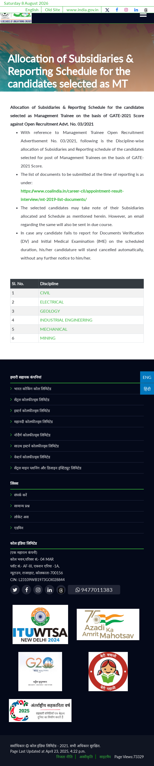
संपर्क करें (20, 495)
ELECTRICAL (52, 301)
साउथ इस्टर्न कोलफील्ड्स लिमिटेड (36, 446)
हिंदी (147, 388)
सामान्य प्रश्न (22, 506)
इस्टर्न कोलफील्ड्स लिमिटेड (32, 410)
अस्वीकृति (86, 756)
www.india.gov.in (82, 9)
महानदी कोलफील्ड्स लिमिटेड (33, 421)
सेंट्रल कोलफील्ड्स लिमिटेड (31, 399)
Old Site (52, 9)
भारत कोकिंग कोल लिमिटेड (32, 388)
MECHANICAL (53, 328)
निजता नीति (64, 756)
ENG (147, 377)
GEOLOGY (50, 310)
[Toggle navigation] (143, 14)
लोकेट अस (21, 517)
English (31, 9)
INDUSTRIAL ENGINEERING (66, 319)
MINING (48, 337)
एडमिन (18, 528)
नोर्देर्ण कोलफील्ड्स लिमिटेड (32, 435)
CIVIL (45, 292)
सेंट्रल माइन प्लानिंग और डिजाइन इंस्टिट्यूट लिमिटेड (47, 468)
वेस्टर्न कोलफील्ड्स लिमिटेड (32, 457)
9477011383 (94, 590)
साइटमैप (105, 756)
